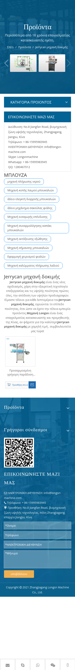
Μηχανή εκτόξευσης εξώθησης (27, 239)
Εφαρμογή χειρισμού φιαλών (26, 256)
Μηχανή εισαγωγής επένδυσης (27, 217)
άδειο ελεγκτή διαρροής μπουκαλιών (31, 199)
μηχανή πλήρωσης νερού (23, 181)
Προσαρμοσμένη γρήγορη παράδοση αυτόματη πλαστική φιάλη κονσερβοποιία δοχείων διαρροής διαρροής (20, 373)
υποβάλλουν (19, 574)
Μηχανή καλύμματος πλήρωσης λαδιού (33, 265)
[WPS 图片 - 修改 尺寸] (19, 453)
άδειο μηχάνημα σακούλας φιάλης (29, 208)
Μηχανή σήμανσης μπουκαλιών (28, 248)
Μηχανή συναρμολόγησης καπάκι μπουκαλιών (29, 228)
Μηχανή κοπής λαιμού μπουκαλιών (30, 190)
